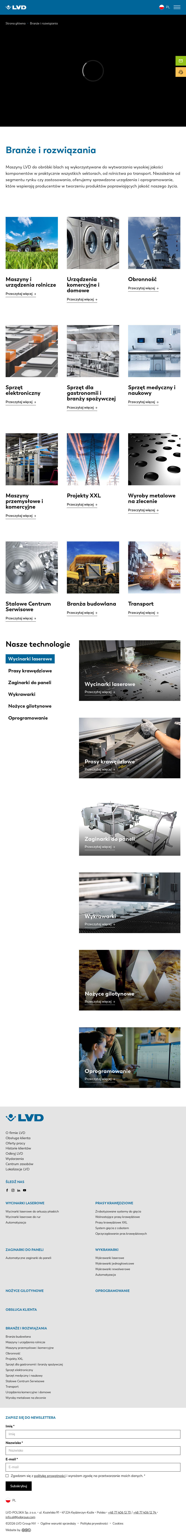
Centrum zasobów (19, 1164)
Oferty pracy (15, 1143)
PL (168, 7)
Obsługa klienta (18, 1138)
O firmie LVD (15, 1133)
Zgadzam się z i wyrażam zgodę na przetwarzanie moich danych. (77, 1476)
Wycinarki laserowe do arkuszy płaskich (32, 1211)
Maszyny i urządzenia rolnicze (25, 1342)
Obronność (13, 1353)
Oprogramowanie (28, 718)
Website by (18, 1530)
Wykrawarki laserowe (109, 1258)
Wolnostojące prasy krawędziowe (117, 1217)
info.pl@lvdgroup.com (20, 1517)
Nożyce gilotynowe (30, 706)
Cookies (118, 1523)
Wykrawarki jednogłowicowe (114, 1263)
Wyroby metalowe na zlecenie (26, 1398)
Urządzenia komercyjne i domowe (28, 1392)
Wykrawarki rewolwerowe (112, 1269)
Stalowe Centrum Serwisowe (25, 1381)
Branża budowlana (18, 1336)
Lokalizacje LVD (18, 1169)
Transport (12, 1386)
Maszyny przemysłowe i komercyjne (30, 1348)
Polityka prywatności (94, 1523)
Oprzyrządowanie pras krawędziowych (121, 1233)
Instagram (12, 1190)
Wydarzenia (15, 1159)
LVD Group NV (26, 1523)
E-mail (11, 1459)
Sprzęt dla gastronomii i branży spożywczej (34, 1364)
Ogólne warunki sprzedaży (58, 1523)
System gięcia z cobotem (112, 1228)
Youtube (24, 1190)
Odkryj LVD (14, 1154)
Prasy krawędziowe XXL (111, 1222)
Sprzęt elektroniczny (19, 1370)
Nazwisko (13, 1443)
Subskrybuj (18, 1486)
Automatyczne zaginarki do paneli (28, 1258)
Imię (9, 1426)
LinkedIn (18, 1190)
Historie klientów (18, 1148)
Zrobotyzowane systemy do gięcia (118, 1211)
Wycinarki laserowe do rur (23, 1217)
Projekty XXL (14, 1359)
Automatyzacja (16, 1222)
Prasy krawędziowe (30, 671)
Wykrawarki (21, 694)
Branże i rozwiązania (26, 1328)
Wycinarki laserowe (30, 659)
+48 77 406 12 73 (119, 1512)
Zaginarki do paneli (29, 682)
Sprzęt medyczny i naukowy (24, 1375)
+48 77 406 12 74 (144, 1512)
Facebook (7, 1190)
